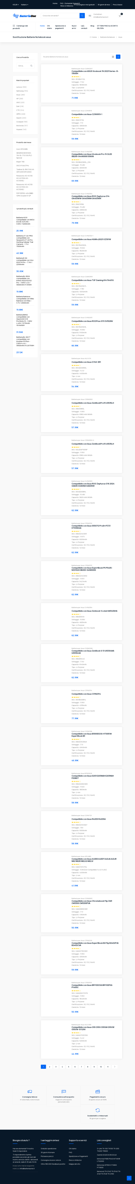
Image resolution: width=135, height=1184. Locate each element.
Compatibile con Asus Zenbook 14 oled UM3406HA (94, 611)
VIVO (18, 102)
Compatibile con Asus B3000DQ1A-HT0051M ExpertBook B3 (92, 735)
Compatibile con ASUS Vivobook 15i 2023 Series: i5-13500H (95, 72)
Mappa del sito (74, 1150)
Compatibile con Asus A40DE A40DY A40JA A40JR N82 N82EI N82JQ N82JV (94, 860)
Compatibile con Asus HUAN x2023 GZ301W (91, 239)
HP (17, 99)
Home (55, 3)
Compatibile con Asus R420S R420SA (89, 819)
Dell (17, 106)
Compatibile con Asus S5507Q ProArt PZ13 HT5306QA (91, 527)
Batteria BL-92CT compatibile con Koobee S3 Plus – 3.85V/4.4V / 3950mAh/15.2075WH (25, 341)
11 (108, 1067)
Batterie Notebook (107, 37)
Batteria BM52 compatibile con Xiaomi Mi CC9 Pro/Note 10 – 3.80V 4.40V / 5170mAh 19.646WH (24, 320)
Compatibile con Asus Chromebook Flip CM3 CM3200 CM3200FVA (92, 902)
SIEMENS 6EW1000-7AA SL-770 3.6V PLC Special (24, 155)
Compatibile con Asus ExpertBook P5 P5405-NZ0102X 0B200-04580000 (92, 569)
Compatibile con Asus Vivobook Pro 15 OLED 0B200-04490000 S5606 (92, 155)
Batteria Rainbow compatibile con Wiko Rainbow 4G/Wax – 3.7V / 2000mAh (25, 300)
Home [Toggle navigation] (42, 26)
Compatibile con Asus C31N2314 (86, 694)
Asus (18, 95)
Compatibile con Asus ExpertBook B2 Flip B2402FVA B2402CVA (95, 944)
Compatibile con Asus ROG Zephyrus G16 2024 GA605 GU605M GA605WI (93, 485)
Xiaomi (18, 118)
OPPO (18, 114)
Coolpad (19, 122)
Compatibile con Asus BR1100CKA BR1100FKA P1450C (92, 986)
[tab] (113, 57)
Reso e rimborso (66, 6)
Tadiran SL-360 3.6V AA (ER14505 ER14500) (25, 170)
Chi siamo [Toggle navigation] (49, 27)
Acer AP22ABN (22, 149)
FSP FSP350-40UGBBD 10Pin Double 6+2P (24, 194)
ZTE (18, 110)
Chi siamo (72, 1135)
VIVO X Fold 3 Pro (22, 166)
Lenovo (19, 87)
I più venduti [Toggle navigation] (84, 27)
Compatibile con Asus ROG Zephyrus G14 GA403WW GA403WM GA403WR (90, 197)
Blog (92, 26)
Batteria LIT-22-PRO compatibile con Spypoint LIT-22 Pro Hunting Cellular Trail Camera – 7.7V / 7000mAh (24, 241)
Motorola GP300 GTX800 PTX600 (107, 1152)
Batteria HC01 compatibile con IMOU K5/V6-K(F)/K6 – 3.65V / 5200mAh (25, 221)
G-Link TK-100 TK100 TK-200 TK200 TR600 (108, 1136)
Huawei (19, 129)
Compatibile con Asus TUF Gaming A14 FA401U (93, 280)
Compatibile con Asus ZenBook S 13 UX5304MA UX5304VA (93, 652)
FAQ (70, 1139)
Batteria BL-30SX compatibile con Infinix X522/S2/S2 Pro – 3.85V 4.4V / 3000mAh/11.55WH (24, 280)
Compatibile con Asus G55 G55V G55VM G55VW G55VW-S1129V (93, 1028)
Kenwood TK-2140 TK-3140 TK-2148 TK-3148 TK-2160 (109, 1159)
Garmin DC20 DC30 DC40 (107, 1141)
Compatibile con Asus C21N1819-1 (87, 114)
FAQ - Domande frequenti (70, 3)
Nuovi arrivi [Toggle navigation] (74, 27)
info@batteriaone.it (27, 1155)
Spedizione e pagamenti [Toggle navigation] (60, 27)
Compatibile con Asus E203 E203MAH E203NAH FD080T (93, 777)
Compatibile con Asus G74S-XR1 (86, 362)
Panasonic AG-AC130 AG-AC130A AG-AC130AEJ (24, 178)
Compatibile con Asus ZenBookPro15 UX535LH (93, 403)
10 (101, 1067)
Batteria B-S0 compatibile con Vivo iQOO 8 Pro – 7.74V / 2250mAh (24, 261)
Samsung (20, 91)
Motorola (20, 126)
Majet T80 (20, 162)
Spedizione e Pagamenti (78, 1143)
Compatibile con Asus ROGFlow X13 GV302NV (92, 321)
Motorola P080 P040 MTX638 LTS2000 (108, 1146)
